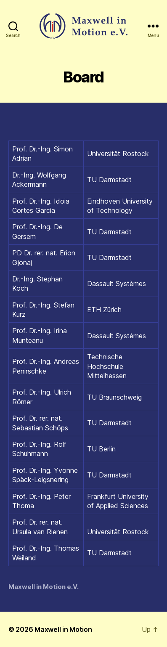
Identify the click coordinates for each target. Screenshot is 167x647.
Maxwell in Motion (63, 629)
